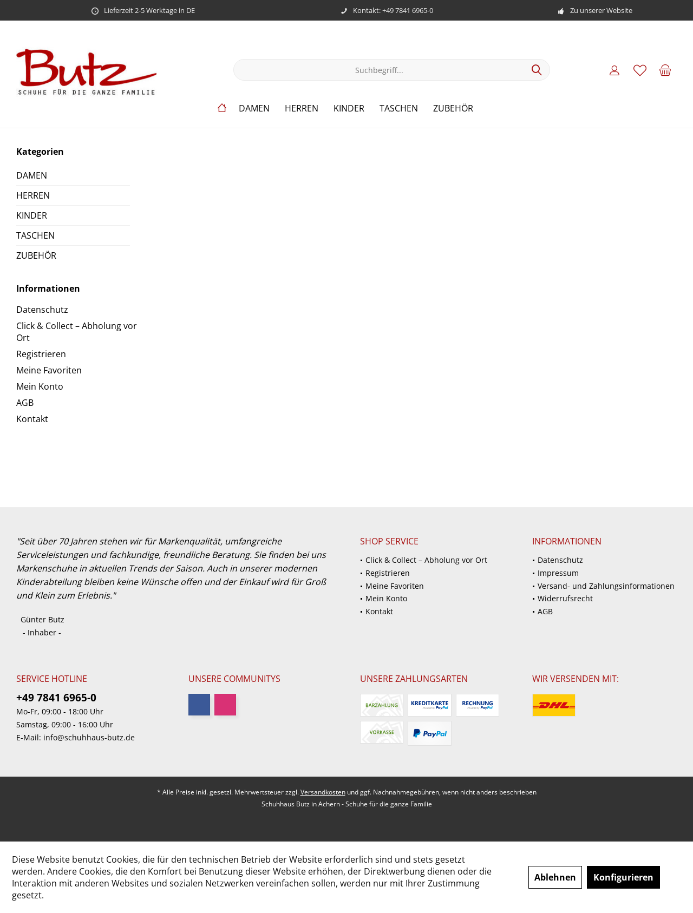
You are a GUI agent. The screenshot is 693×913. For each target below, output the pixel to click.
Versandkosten (322, 792)
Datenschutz (42, 310)
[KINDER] (349, 108)
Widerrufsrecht (565, 598)
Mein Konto (39, 386)
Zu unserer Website (601, 10)
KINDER (31, 215)
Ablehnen (555, 877)
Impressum (558, 573)
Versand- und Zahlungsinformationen (606, 586)
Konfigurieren (623, 877)
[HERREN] (301, 108)
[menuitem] (665, 70)
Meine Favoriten (49, 370)
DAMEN (31, 175)
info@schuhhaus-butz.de (89, 737)
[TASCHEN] (399, 108)
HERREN (33, 195)
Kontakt (32, 419)
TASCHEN (35, 235)
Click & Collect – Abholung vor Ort (76, 332)
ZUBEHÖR (36, 255)
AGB (25, 403)
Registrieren (41, 354)
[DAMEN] (254, 108)
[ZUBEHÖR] (453, 108)
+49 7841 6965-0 (56, 698)
